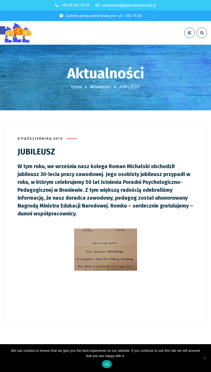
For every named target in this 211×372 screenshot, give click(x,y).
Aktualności (100, 86)
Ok (107, 364)
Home (76, 86)
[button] (2, 30)
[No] (204, 358)
